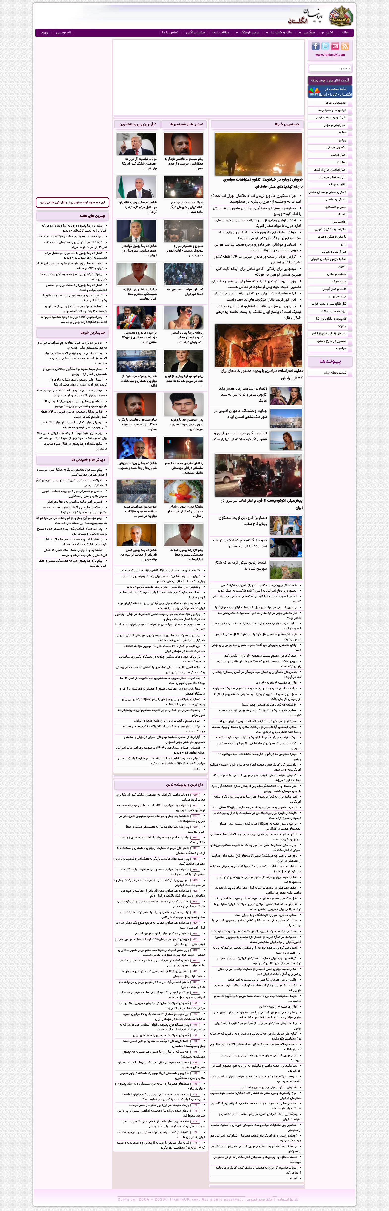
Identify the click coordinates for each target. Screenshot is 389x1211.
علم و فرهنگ (247, 33)
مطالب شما (221, 33)
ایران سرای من (340, 297)
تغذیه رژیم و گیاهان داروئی (331, 259)
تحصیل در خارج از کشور (334, 341)
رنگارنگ (344, 327)
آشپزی (345, 267)
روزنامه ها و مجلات (336, 312)
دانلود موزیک (340, 185)
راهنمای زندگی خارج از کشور (332, 334)
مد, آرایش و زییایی (337, 252)
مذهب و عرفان (339, 274)
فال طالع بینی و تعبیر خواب (331, 304)
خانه (345, 33)
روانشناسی (342, 222)
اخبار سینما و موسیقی (335, 178)
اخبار (327, 33)
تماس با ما (170, 33)
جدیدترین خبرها (287, 124)
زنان (346, 245)
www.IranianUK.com (330, 55)
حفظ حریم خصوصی (259, 1200)
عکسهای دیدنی (339, 148)
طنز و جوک (342, 282)
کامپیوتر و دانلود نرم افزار (333, 319)
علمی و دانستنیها (338, 207)
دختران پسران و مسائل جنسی (330, 192)
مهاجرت (344, 349)
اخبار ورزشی (341, 155)
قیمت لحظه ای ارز (338, 373)
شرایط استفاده (288, 1200)
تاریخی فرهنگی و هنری (335, 237)
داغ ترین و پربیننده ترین (137, 124)
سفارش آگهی (195, 33)
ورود (44, 33)
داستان (344, 215)
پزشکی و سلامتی (338, 200)
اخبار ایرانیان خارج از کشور (333, 170)
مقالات (344, 163)
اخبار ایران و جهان (338, 125)
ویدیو (345, 140)
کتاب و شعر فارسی (337, 289)
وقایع (345, 133)
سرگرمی (307, 33)
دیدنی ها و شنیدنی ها (186, 124)
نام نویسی (63, 33)
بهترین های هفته (92, 216)
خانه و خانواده (279, 33)
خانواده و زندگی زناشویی (333, 230)
